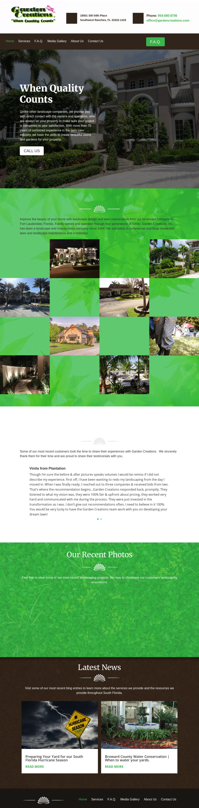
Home (10, 41)
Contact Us (95, 41)
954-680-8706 (167, 15)
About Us (77, 41)
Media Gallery (57, 41)
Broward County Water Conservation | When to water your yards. (137, 758)
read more (34, 766)
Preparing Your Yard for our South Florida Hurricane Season (54, 758)
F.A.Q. (38, 41)
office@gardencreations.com (168, 20)
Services (24, 41)
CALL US (32, 151)
